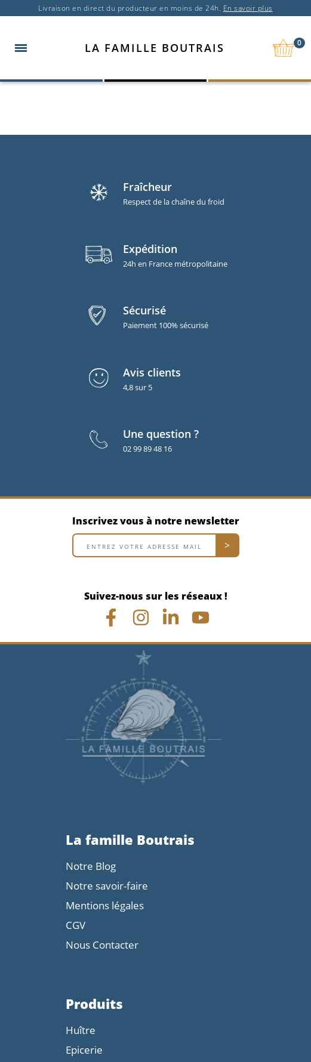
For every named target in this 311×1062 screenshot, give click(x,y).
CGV (75, 925)
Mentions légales (105, 905)
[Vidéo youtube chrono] (201, 617)
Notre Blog (91, 866)
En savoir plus (248, 8)
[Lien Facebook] (111, 617)
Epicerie (84, 1050)
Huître (81, 1030)
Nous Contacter (102, 945)
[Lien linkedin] (171, 617)
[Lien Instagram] (141, 617)
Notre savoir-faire (107, 886)
